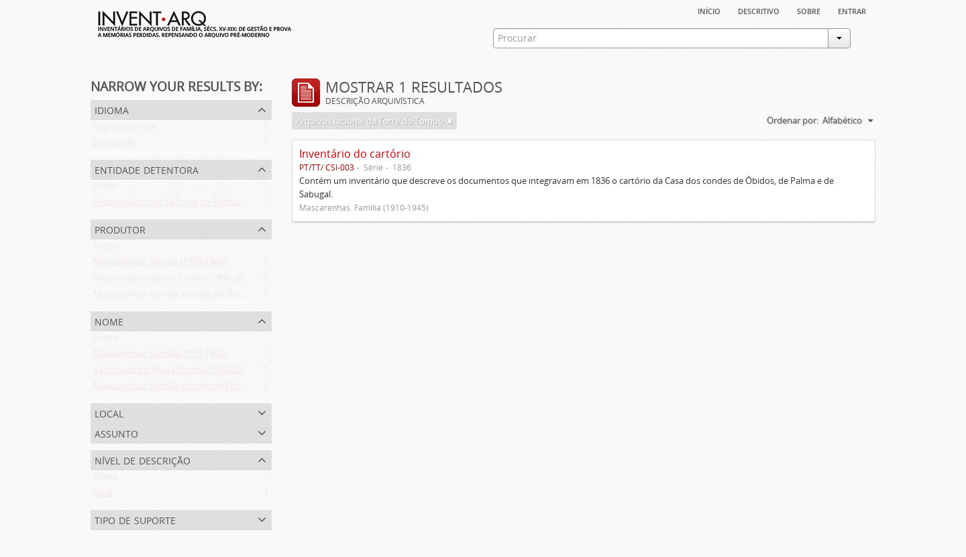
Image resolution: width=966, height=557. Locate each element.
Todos (105, 189)
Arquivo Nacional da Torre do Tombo (167, 205)
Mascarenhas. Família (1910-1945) (159, 264)
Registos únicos (124, 129)
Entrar (852, 10)
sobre (808, 10)
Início (709, 10)
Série (103, 495)
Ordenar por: (792, 120)
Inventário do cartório (355, 153)
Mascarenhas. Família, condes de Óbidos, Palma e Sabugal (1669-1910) (232, 297)
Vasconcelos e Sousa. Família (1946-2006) (174, 280)
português (114, 145)
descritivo (759, 10)
